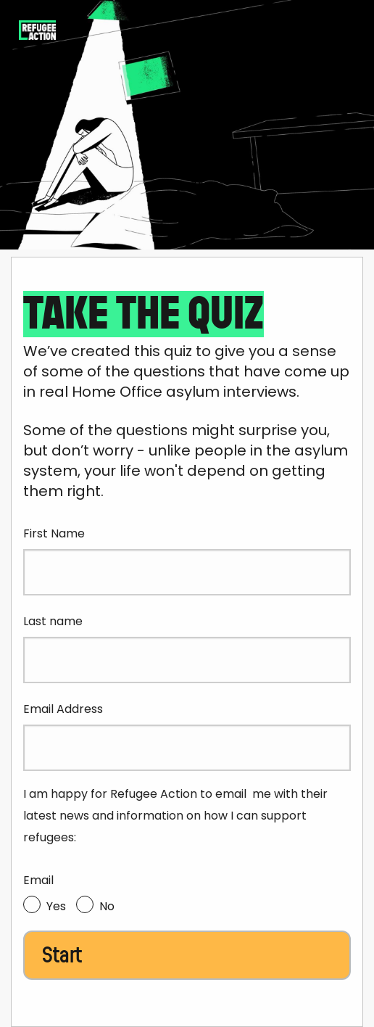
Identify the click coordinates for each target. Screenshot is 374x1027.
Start (62, 955)
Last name (53, 621)
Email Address (63, 709)
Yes (56, 906)
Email (38, 880)
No (107, 906)
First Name (54, 533)
